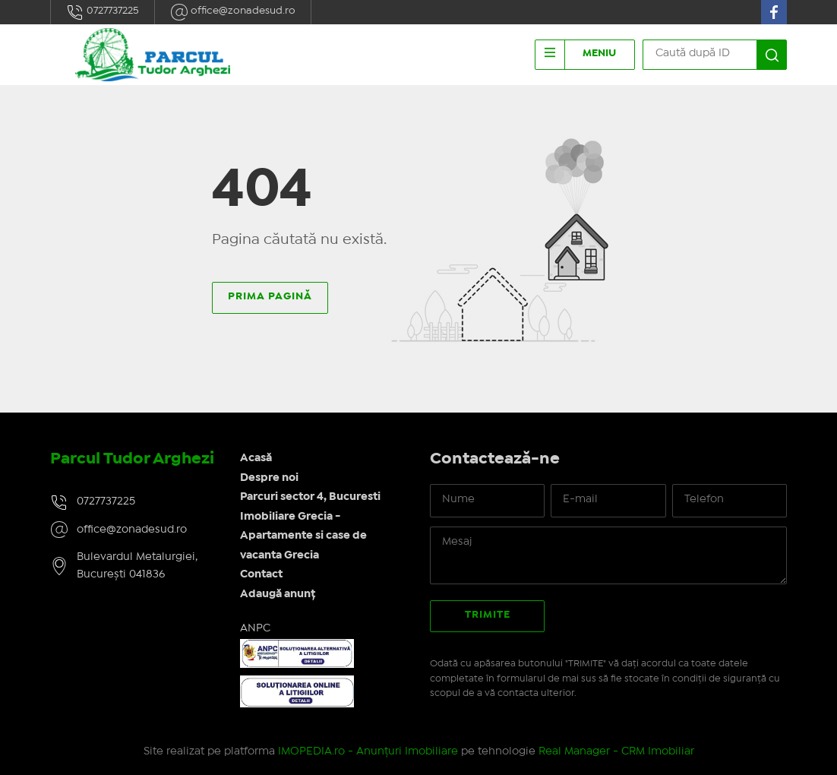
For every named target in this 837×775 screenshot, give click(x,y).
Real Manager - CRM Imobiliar (616, 751)
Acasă (256, 458)
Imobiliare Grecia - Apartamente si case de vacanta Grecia (303, 536)
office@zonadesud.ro (232, 12)
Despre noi (269, 477)
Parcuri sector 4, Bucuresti (310, 496)
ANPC (255, 628)
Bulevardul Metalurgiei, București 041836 (137, 565)
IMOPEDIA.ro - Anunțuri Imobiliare (368, 751)
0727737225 (102, 12)
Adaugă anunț (277, 594)
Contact (261, 574)
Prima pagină (270, 296)
